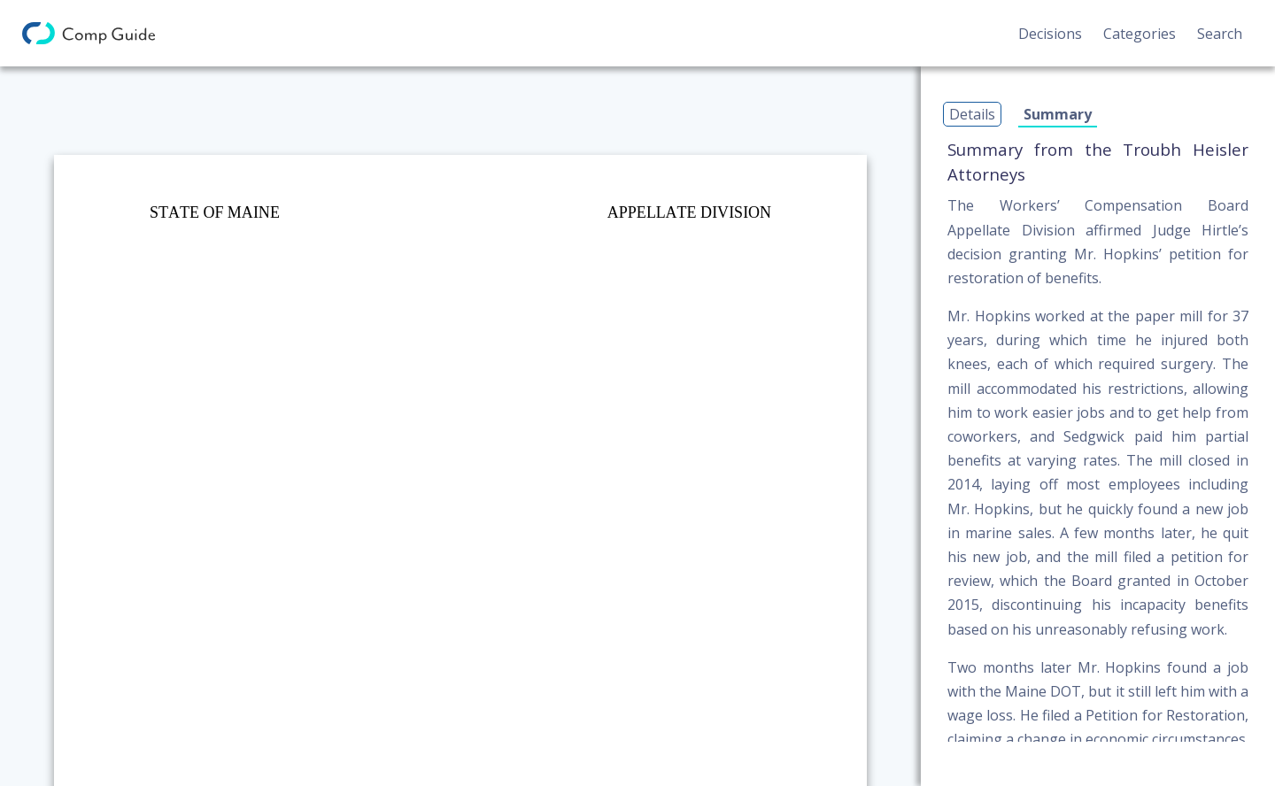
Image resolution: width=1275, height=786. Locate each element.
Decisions (1050, 33)
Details (972, 114)
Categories (1139, 33)
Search (1219, 33)
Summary (1058, 114)
